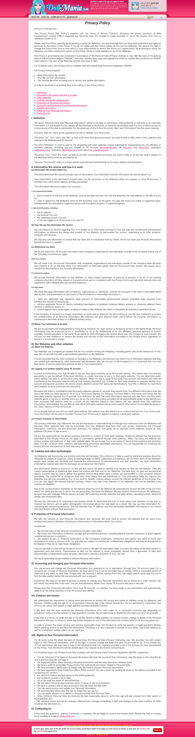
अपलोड (74, 726)
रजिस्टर (155, 8)
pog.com (144, 147)
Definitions (42, 92)
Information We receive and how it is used (57, 95)
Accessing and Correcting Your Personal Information (62, 105)
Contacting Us (43, 113)
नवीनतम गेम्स (35, 17)
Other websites (44, 97)
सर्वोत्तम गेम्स (45, 17)
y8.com (127, 147)
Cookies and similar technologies (53, 100)
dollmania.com (69, 150)
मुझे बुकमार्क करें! (72, 17)
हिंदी (150, 17)
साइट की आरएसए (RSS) (113, 726)
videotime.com (100, 150)
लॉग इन (149, 8)
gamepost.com (42, 150)
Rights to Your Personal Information (54, 110)
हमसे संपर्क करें (127, 726)
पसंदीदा (143, 8)
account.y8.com (108, 147)
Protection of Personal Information (53, 103)
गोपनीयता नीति (91, 726)
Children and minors (46, 108)
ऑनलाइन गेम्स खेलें (102, 734)
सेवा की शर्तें (81, 726)
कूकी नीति (101, 726)
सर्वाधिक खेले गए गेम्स (58, 17)
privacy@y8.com (67, 716)
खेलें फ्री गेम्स (91, 734)
